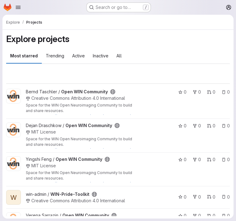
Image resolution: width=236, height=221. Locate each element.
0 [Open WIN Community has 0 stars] (182, 92)
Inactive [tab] (100, 55)
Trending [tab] (55, 55)
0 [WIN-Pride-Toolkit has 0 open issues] (226, 197)
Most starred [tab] (24, 55)
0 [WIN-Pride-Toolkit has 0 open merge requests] (211, 197)
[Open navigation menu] (18, 7)
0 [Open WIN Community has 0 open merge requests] (211, 92)
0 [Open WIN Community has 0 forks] (197, 92)
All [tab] (119, 55)
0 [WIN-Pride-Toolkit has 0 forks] (197, 197)
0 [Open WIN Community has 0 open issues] (226, 92)
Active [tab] (78, 55)
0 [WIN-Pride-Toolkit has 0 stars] (182, 197)
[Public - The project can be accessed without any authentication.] (112, 91)
